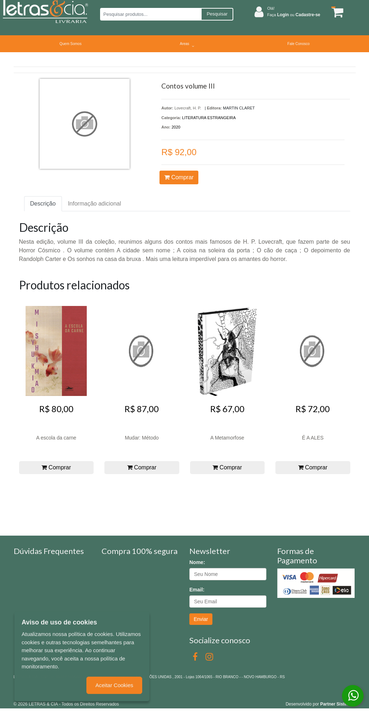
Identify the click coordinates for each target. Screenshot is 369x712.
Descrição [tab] (43, 203)
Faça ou (293, 15)
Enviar (201, 619)
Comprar (179, 177)
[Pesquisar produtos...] (150, 14)
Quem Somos (70, 44)
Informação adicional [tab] (94, 203)
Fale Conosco (298, 44)
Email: (196, 589)
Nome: (197, 562)
